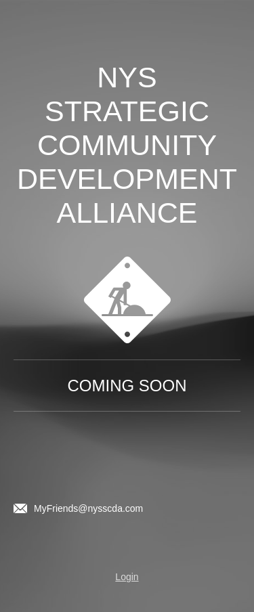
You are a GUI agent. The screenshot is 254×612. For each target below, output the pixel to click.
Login (126, 576)
